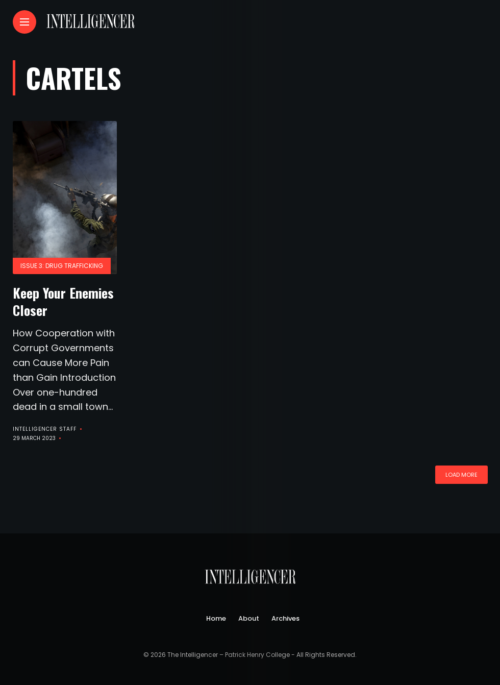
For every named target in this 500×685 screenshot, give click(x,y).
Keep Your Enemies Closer (63, 301)
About (248, 618)
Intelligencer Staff (45, 429)
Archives (285, 618)
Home (216, 618)
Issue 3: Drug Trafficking (61, 265)
